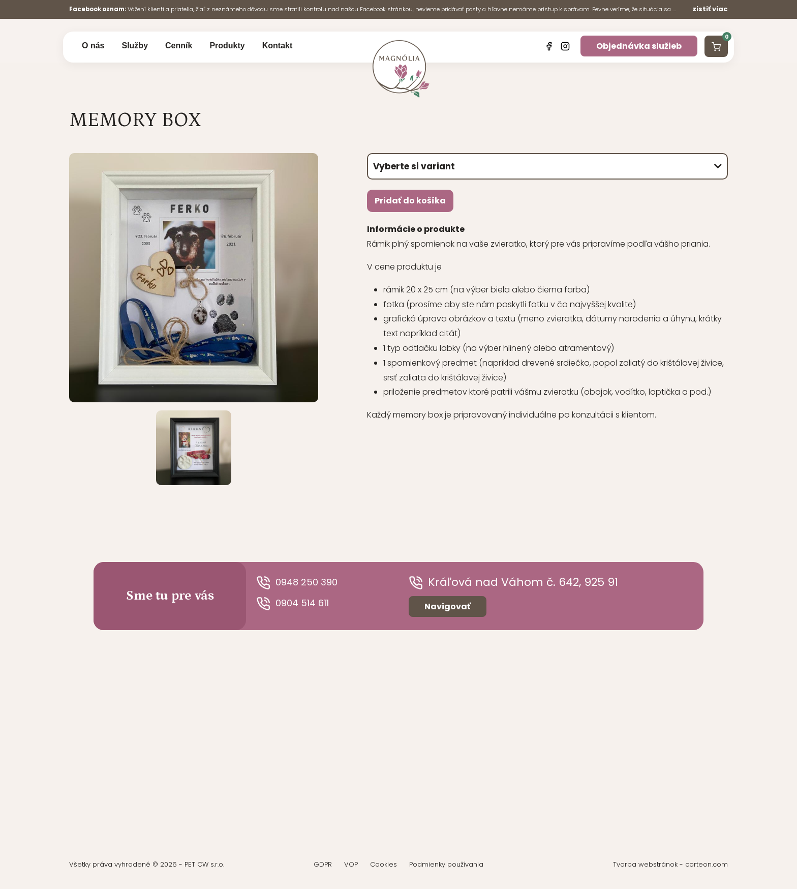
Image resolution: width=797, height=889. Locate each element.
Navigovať (447, 607)
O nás (93, 46)
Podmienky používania (446, 865)
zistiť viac (710, 9)
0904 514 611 (298, 604)
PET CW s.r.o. (204, 865)
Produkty (226, 46)
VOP (351, 865)
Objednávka (639, 47)
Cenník (178, 46)
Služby (134, 46)
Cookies (383, 865)
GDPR (323, 865)
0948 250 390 (302, 583)
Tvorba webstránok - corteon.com (670, 865)
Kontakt (277, 46)
